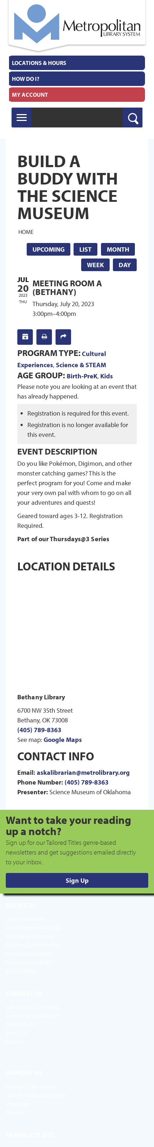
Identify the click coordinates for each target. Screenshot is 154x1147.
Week (95, 265)
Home (26, 231)
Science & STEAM (81, 365)
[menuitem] (77, 63)
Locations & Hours (39, 62)
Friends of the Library (31, 1086)
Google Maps (63, 739)
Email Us (16, 1033)
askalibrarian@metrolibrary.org (83, 772)
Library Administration (33, 927)
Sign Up (77, 880)
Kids (106, 376)
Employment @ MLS (30, 962)
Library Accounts (26, 918)
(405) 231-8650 (41, 1007)
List (85, 249)
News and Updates (28, 953)
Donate (15, 1112)
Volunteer (18, 1103)
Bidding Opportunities (33, 944)
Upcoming (48, 249)
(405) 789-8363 (39, 730)
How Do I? (25, 78)
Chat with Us (21, 1024)
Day (125, 265)
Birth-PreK (82, 376)
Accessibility (21, 970)
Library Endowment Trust (36, 1095)
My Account (30, 94)
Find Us (15, 1041)
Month (118, 249)
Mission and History (29, 936)
